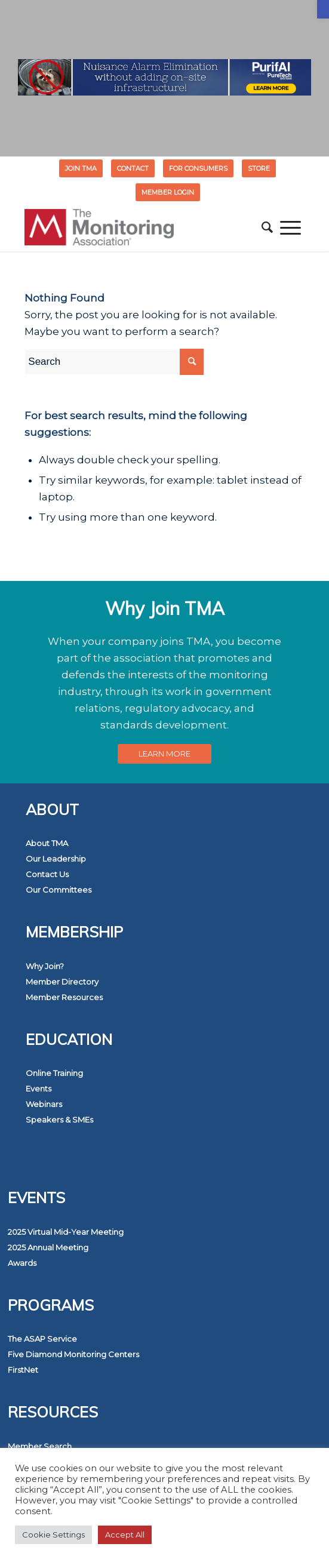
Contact (133, 168)
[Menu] (290, 227)
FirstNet (23, 1370)
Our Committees (58, 889)
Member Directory (62, 981)
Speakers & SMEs (59, 1119)
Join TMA (81, 168)
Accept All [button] (124, 1534)
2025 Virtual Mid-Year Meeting (66, 1232)
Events (38, 1088)
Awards (22, 1263)
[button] (323, 9)
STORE (259, 168)
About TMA (47, 843)
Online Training (54, 1073)
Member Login (168, 192)
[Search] (267, 227)
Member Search (40, 1446)
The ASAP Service (42, 1338)
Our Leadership (56, 858)
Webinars (44, 1104)
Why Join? (45, 966)
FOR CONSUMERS (198, 168)
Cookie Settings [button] (53, 1534)
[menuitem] (81, 168)
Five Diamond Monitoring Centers (73, 1354)
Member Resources (64, 997)
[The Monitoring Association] (136, 227)
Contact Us (47, 874)
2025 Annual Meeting (48, 1247)
